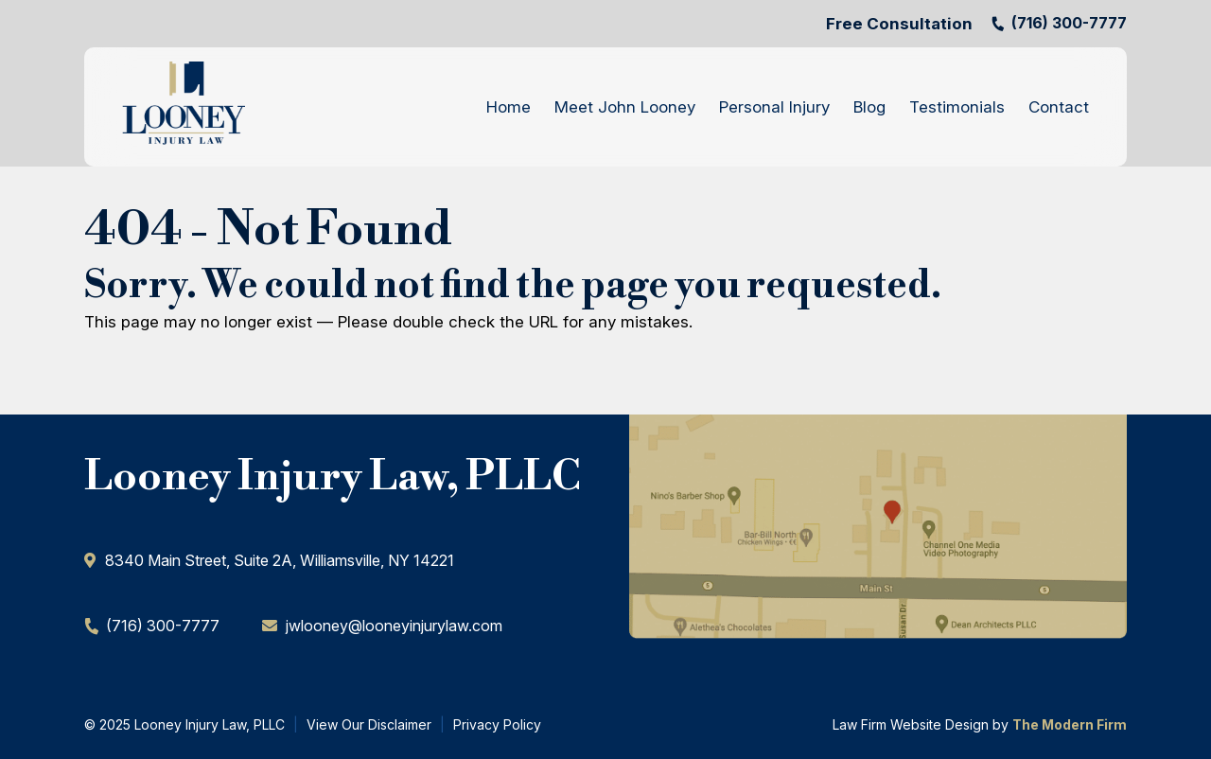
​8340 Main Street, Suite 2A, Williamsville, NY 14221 (279, 560)
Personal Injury (774, 106)
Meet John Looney (624, 106)
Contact (1058, 106)
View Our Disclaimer (369, 724)
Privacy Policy (497, 724)
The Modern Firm (1069, 724)
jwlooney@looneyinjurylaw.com (394, 625)
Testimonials (957, 106)
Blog (869, 106)
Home (508, 106)
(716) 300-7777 (1069, 22)
